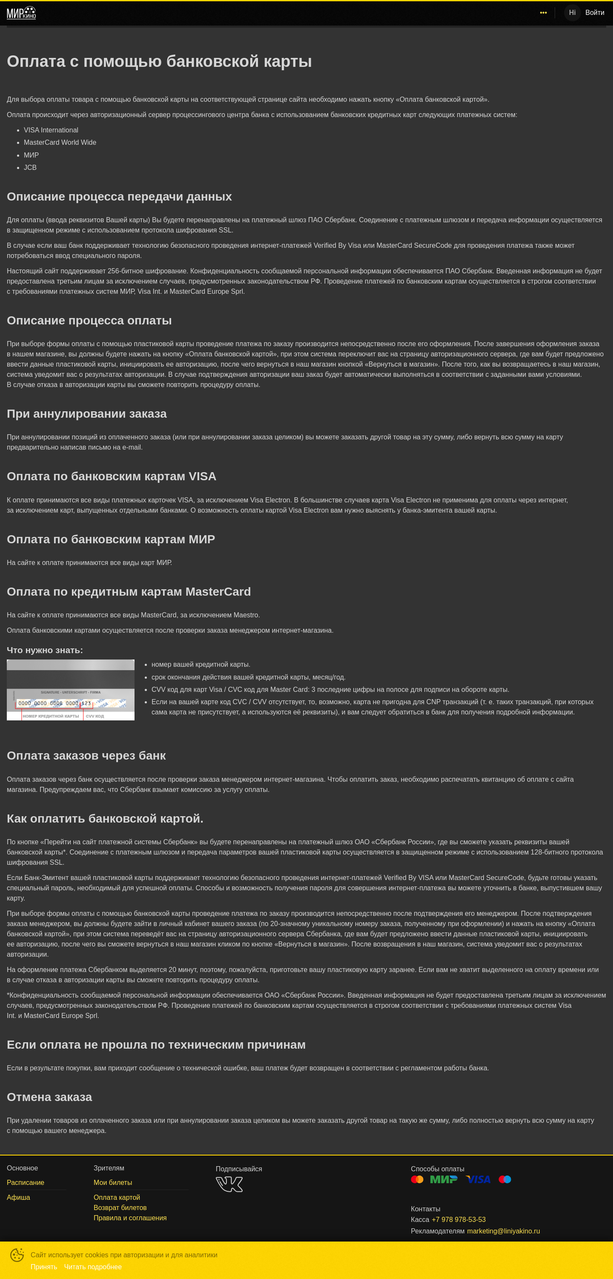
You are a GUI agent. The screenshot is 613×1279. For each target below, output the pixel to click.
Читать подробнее (93, 1266)
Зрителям (499, 12)
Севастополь (368, 12)
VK (229, 1184)
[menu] (297, 12)
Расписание (421, 12)
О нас (537, 12)
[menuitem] (370, 12)
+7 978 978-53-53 (459, 1219)
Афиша (462, 12)
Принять (44, 1266)
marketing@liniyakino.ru (503, 1231)
